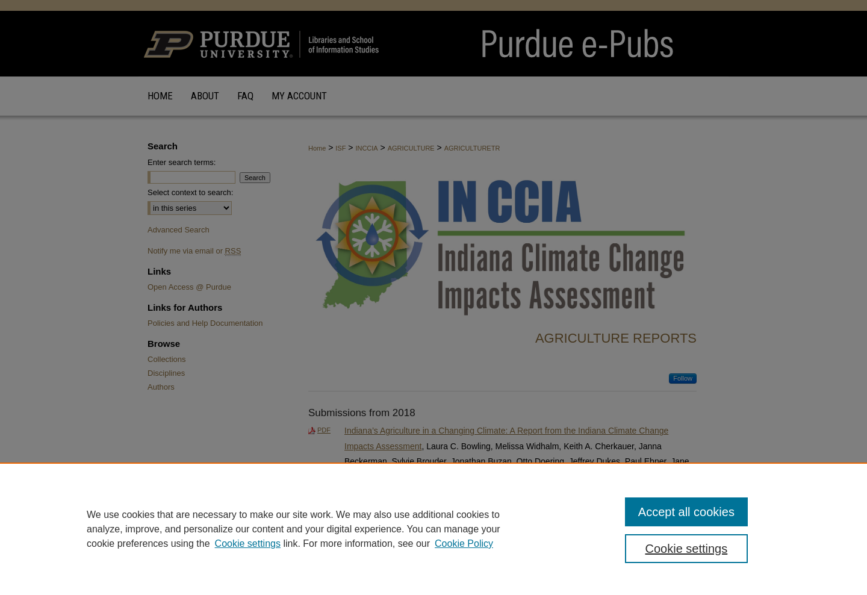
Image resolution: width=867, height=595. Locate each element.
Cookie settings (248, 543)
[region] (433, 529)
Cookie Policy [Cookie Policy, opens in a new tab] (464, 543)
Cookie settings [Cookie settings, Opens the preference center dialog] (686, 548)
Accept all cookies (686, 512)
